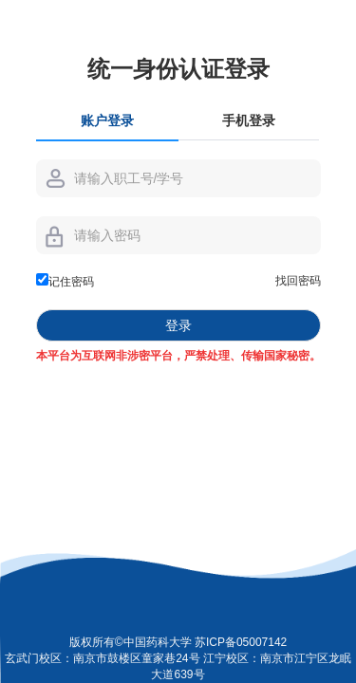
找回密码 (298, 280)
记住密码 (65, 280)
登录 (178, 325)
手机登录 (248, 120)
